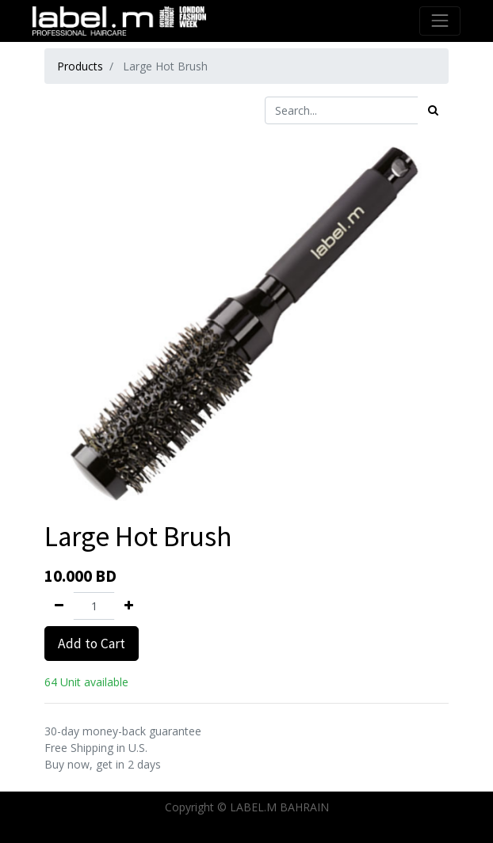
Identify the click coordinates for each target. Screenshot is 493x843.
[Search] (433, 110)
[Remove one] (59, 606)
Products (80, 66)
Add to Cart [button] (91, 643)
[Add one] (128, 606)
